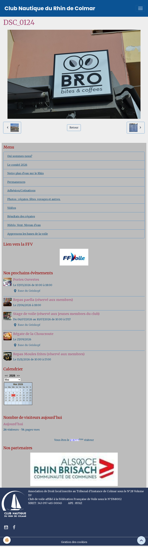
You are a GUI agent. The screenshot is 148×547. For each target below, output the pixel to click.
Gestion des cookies (74, 542)
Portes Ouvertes (26, 280)
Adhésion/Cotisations (21, 190)
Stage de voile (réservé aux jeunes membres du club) (56, 314)
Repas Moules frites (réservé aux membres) (49, 354)
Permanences (16, 182)
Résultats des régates (21, 216)
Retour (74, 127)
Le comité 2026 (17, 164)
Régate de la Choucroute (33, 334)
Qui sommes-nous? (19, 156)
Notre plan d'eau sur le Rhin (25, 173)
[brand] (50, 8)
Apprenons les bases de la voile (27, 233)
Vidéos (11, 208)
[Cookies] (7, 540)
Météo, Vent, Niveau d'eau (24, 225)
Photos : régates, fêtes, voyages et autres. (34, 199)
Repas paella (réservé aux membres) (43, 300)
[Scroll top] (141, 540)
